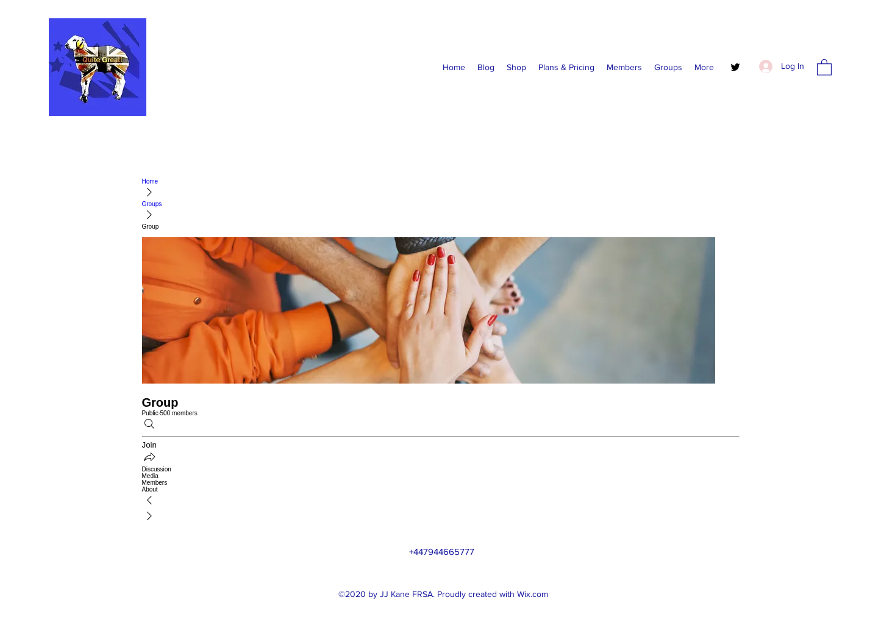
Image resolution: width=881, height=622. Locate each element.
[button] (824, 67)
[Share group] (149, 457)
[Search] (149, 424)
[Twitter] (735, 67)
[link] (441, 469)
